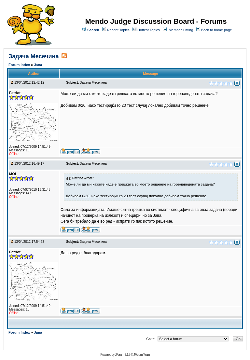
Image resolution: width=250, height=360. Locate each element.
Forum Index (19, 65)
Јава (38, 65)
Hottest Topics (148, 30)
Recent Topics (118, 30)
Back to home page (216, 30)
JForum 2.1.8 (122, 354)
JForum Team (141, 354)
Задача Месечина (33, 56)
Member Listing (181, 30)
